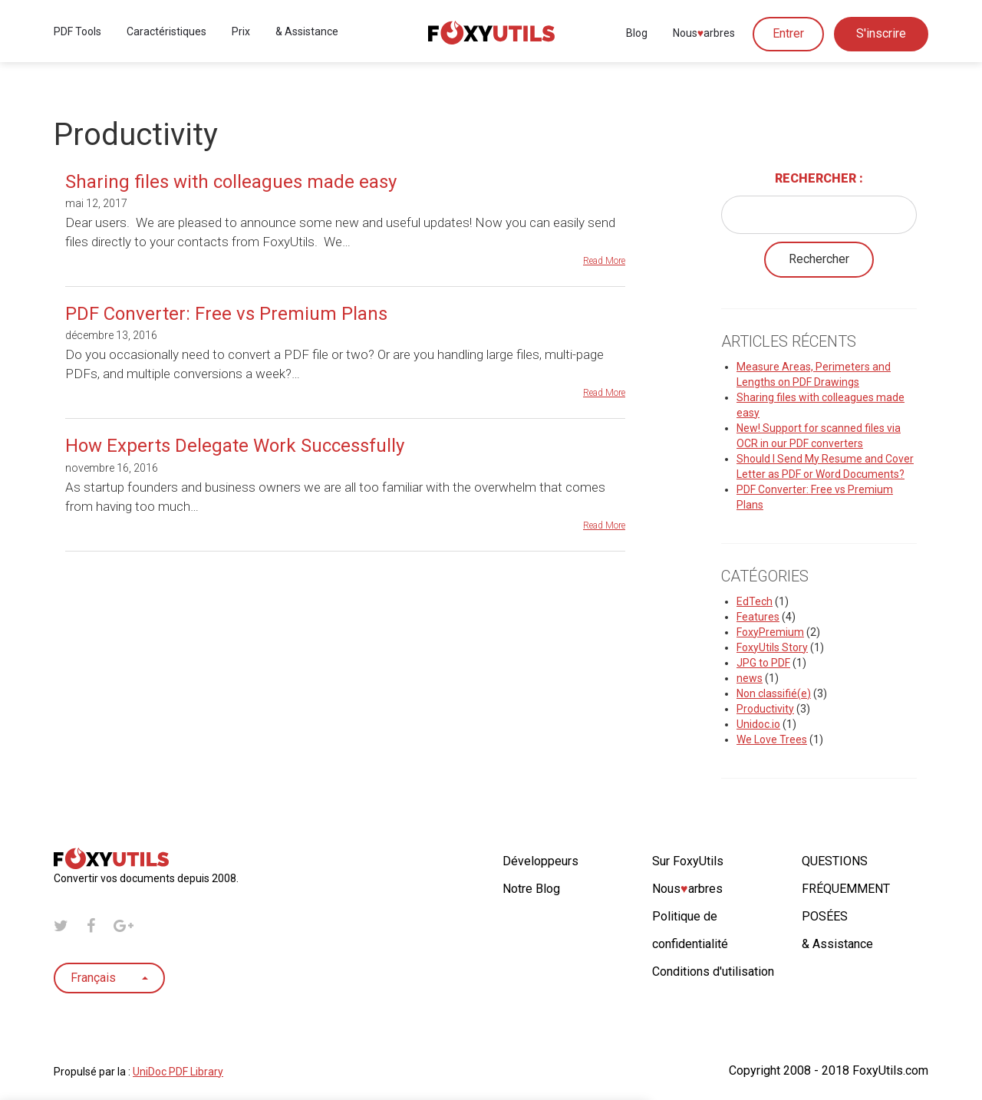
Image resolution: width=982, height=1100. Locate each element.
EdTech (754, 601)
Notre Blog (531, 888)
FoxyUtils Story (772, 647)
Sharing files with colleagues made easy (231, 182)
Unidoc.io (758, 724)
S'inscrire (881, 35)
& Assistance (306, 33)
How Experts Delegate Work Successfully (234, 445)
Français (109, 977)
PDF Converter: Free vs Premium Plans (226, 313)
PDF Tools (77, 33)
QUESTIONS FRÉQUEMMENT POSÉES (846, 889)
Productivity (765, 709)
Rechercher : (819, 178)
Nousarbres (704, 34)
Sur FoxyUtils (687, 861)
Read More (604, 260)
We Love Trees (771, 739)
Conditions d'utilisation (713, 971)
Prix (241, 33)
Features (757, 617)
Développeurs (540, 861)
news (749, 678)
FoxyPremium (770, 632)
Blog (637, 34)
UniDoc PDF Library (178, 1071)
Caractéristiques (166, 33)
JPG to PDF (763, 663)
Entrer (788, 35)
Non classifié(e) (773, 693)
